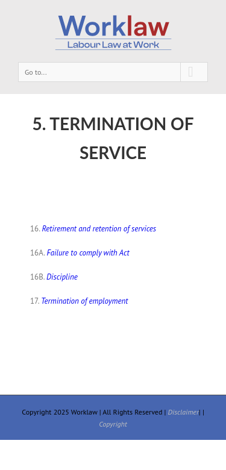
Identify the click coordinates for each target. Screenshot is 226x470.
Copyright (113, 423)
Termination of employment (84, 301)
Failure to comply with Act (87, 253)
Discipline (62, 277)
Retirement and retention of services (99, 229)
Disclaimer (183, 411)
